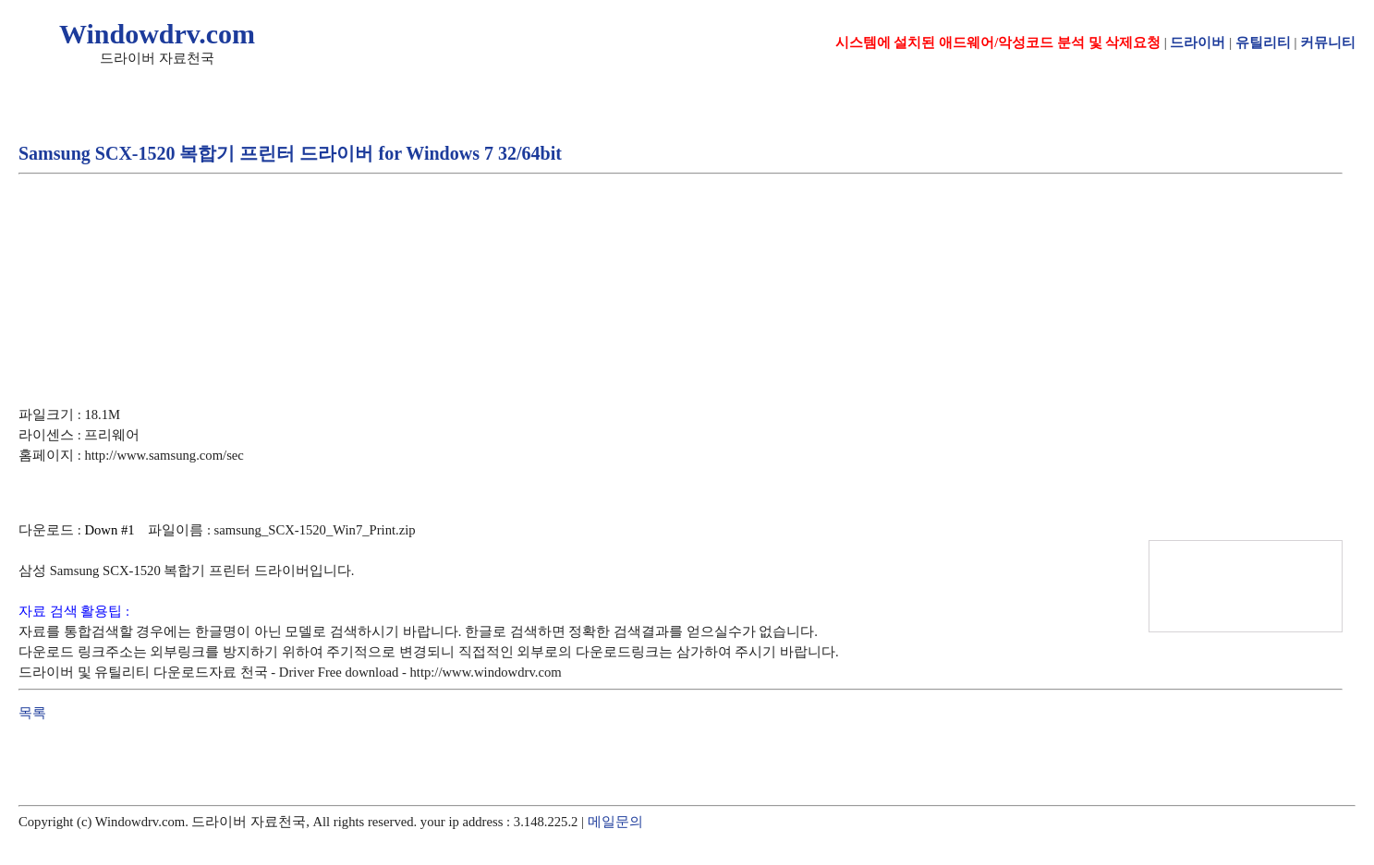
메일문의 (615, 821)
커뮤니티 (1328, 42)
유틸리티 (1263, 42)
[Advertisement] (354, 239)
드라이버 (1197, 42)
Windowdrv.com (157, 33)
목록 (32, 712)
